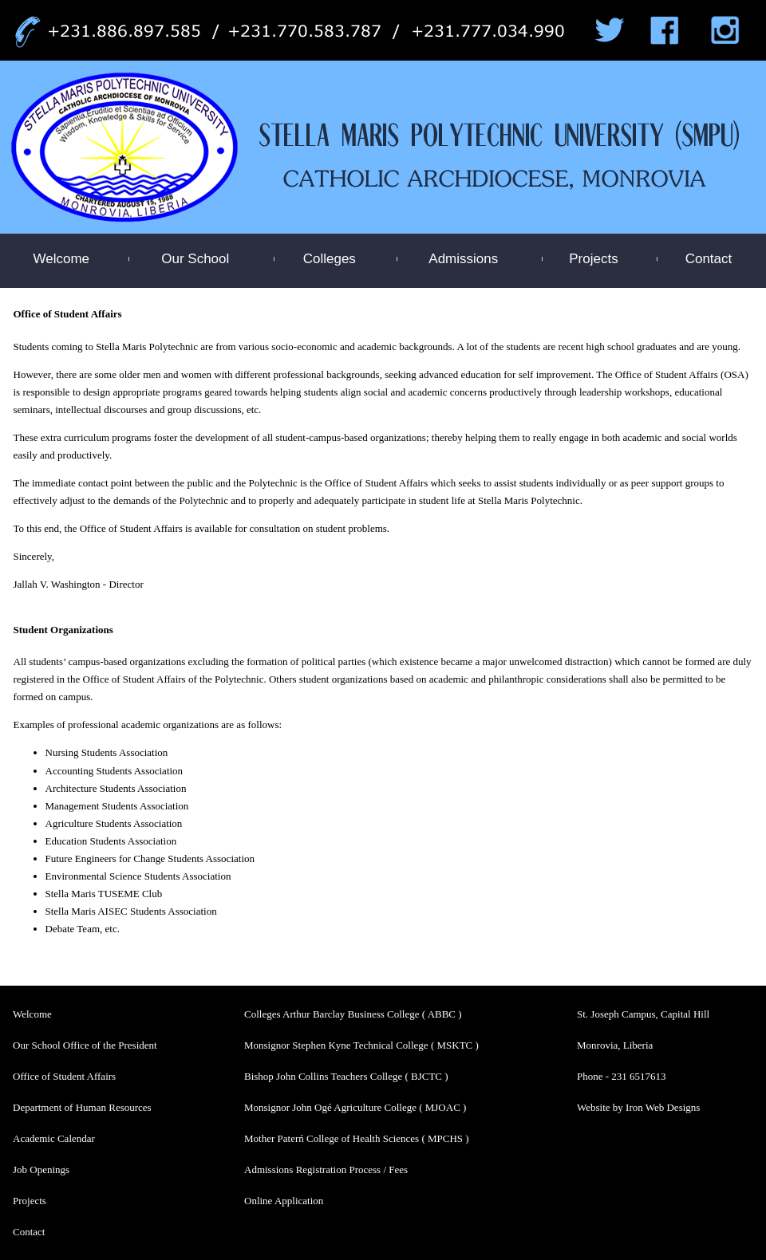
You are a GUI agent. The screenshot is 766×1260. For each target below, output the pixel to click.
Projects (593, 258)
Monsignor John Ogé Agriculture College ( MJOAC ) (355, 1107)
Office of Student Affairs (64, 1076)
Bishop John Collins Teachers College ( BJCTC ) (346, 1076)
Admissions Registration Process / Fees (326, 1169)
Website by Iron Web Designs (638, 1107)
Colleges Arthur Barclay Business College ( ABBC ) (353, 1014)
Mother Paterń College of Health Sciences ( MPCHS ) (356, 1138)
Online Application (283, 1201)
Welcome (62, 258)
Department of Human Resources (82, 1107)
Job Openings (41, 1169)
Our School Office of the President (85, 1045)
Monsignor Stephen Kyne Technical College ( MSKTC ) (361, 1045)
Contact (708, 258)
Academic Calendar (54, 1138)
